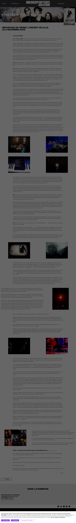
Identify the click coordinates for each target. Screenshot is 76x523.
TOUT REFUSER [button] (15, 520)
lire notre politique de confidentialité (58, 517)
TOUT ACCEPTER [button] (5, 520)
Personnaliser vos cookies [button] (27, 520)
